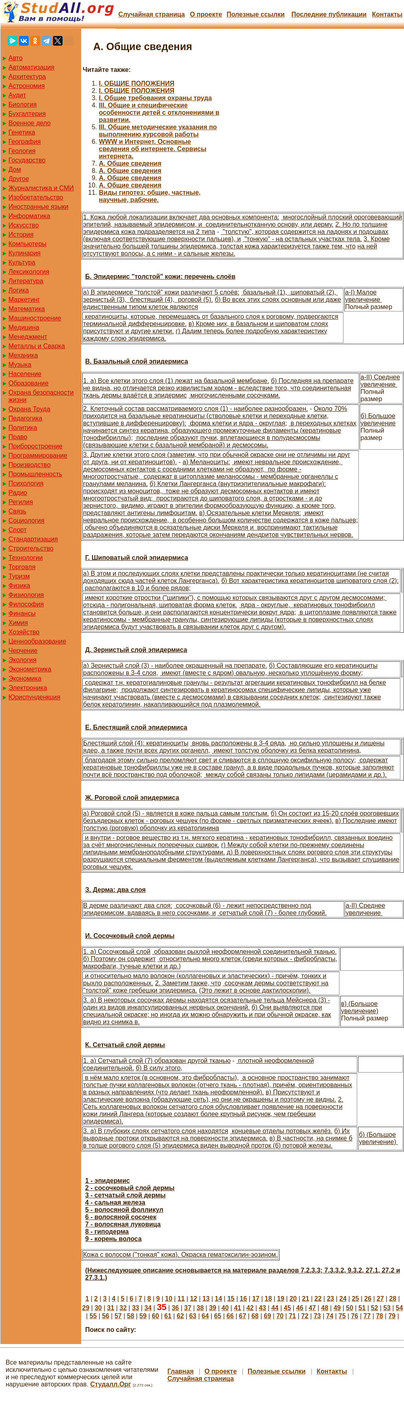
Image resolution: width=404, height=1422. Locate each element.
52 (374, 1307)
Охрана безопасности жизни (40, 396)
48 (325, 1307)
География (24, 141)
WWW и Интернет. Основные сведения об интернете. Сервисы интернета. (152, 149)
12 (193, 1298)
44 (274, 1307)
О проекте (206, 14)
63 (193, 1316)
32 (123, 1307)
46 (300, 1307)
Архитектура (27, 76)
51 (362, 1307)
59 (143, 1316)
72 (304, 1316)
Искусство (23, 225)
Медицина (23, 327)
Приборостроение (35, 446)
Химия (18, 622)
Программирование (37, 455)
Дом (14, 169)
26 (367, 1298)
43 (262, 1307)
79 (392, 1316)
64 (205, 1316)
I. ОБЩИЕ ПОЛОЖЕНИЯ (136, 83)
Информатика (29, 215)
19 (281, 1298)
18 (268, 1298)
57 (118, 1316)
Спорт (17, 529)
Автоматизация (31, 67)
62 (180, 1316)
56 (105, 1316)
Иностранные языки (38, 206)
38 (200, 1307)
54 (399, 1307)
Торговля (22, 567)
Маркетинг (24, 299)
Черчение (23, 650)
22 (318, 1298)
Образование (28, 383)
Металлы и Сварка (36, 346)
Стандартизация (33, 539)
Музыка (19, 364)
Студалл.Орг (110, 1384)
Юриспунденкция (34, 697)
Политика (22, 427)
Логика (18, 290)
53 (387, 1307)
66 (230, 1316)
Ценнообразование (37, 641)
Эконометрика (29, 669)
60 (155, 1316)
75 (342, 1316)
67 (242, 1316)
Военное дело (29, 123)
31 (110, 1307)
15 (230, 1298)
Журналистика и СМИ (41, 188)
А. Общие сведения (130, 163)
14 (218, 1298)
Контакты (387, 14)
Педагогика (25, 418)
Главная (180, 1371)
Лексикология (28, 271)
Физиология (26, 594)
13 (206, 1298)
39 (212, 1307)
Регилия (20, 502)
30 (98, 1307)
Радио (17, 492)
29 (86, 1307)
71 (292, 1316)
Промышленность (35, 474)
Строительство (30, 548)
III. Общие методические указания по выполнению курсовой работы (158, 131)
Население (25, 373)
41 (237, 1307)
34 (148, 1307)
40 (225, 1307)
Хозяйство (24, 632)
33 (135, 1307)
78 (379, 1316)
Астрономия (26, 85)
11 (181, 1298)
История (20, 234)
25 (355, 1298)
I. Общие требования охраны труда (155, 98)
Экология (22, 659)
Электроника (27, 687)
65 (217, 1316)
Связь (17, 511)
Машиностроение (34, 318)
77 (367, 1316)
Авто (15, 58)
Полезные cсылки (255, 14)
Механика (23, 355)
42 (249, 1307)
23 (330, 1298)
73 (317, 1316)
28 (392, 1298)
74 (329, 1316)
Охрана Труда (29, 409)
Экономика (25, 678)
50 (349, 1307)
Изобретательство (35, 197)
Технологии (25, 557)
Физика (19, 585)
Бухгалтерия (27, 113)
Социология (26, 520)
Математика (26, 308)
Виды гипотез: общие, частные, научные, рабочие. (150, 196)
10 (168, 1298)
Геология (22, 150)
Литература (25, 281)
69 (267, 1316)
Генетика (21, 132)
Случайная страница (151, 14)
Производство (29, 464)
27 (380, 1298)
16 (243, 1298)
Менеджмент (27, 336)
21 (305, 1298)
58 (130, 1316)
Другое (18, 178)
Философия (26, 604)
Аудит (17, 95)
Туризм (19, 576)
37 (187, 1307)
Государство (27, 160)
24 (343, 1298)
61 (168, 1316)
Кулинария (24, 253)
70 (280, 1316)
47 (312, 1307)
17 (256, 1298)
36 (175, 1307)
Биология (22, 104)
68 (255, 1316)
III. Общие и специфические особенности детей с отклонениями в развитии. (159, 112)
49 (337, 1307)
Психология (26, 483)
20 (293, 1298)
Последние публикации (328, 14)
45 (287, 1307)
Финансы (22, 613)
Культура (22, 262)
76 (354, 1316)
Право (17, 436)
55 (93, 1316)
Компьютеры (27, 243)
